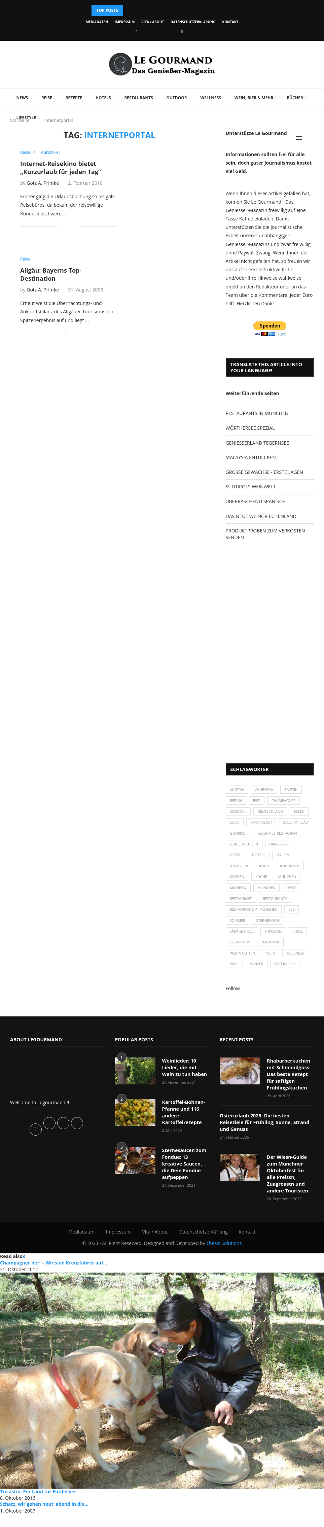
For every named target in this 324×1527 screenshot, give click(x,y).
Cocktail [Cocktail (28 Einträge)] (238, 812)
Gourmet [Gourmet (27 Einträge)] (277, 836)
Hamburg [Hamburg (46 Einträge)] (280, 859)
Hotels (102, 98)
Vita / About (152, 22)
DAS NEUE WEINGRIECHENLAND (261, 516)
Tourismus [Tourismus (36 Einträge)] (240, 962)
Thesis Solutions (224, 1256)
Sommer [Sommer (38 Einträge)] (238, 939)
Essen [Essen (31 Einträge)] (302, 812)
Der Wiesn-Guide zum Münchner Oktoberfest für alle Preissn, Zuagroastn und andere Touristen (290, 1187)
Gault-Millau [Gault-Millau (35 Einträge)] (243, 836)
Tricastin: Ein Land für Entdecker (38, 1504)
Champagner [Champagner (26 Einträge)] (286, 801)
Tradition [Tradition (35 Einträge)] (272, 962)
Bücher (294, 98)
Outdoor (175, 98)
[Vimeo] (182, 31)
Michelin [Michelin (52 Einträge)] (238, 905)
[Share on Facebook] (66, 226)
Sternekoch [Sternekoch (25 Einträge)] (269, 939)
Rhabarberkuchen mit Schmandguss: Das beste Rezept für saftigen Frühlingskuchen (288, 1095)
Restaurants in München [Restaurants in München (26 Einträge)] (255, 928)
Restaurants (137, 98)
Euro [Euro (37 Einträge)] (235, 824)
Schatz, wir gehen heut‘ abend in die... (44, 1517)
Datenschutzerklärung (193, 22)
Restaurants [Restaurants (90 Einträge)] (276, 916)
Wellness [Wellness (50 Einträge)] (298, 974)
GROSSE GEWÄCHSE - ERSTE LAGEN (264, 472)
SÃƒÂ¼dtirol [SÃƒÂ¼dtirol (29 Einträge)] (242, 951)
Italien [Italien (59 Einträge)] (285, 870)
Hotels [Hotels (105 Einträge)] (260, 870)
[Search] (310, 138)
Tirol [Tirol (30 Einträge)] (300, 951)
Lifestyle (25, 117)
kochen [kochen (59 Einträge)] (237, 893)
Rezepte (72, 98)
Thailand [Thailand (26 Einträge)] (275, 951)
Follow (233, 1010)
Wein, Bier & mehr (252, 98)
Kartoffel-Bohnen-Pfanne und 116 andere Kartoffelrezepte (183, 1133)
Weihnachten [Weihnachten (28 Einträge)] (243, 974)
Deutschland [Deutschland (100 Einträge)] (272, 812)
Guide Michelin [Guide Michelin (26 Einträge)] (244, 859)
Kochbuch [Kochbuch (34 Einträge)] (292, 881)
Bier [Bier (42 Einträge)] (258, 801)
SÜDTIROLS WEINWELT (251, 486)
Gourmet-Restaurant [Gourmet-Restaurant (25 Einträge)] (251, 847)
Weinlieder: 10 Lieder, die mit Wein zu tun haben (185, 1089)
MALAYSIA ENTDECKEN (251, 457)
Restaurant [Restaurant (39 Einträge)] (241, 916)
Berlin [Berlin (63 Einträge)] (236, 801)
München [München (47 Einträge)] (290, 893)
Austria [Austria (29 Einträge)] (237, 790)
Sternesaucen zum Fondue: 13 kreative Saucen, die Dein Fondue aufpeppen (185, 1181)
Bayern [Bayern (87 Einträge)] (293, 790)
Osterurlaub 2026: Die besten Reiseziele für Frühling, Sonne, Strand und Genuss (266, 1139)
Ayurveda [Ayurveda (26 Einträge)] (265, 790)
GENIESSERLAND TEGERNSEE (257, 443)
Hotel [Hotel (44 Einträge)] (236, 870)
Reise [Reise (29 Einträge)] (294, 905)
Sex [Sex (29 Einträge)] (294, 928)
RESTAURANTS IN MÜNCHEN (257, 413)
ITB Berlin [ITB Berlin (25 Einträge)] (239, 881)
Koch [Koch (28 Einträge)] (265, 881)
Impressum (125, 22)
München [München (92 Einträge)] (268, 905)
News (21, 98)
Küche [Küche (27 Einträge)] (263, 893)
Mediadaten (97, 22)
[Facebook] (136, 31)
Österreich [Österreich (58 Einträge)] (287, 985)
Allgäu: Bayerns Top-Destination (50, 275)
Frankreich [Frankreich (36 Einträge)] (263, 824)
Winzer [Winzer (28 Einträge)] (258, 985)
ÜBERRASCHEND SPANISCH (256, 501)
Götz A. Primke (43, 183)
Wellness (209, 98)
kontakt (230, 22)
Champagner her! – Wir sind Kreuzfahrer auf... (53, 1275)
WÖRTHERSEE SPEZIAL (250, 428)
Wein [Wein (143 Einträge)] (272, 974)
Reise (45, 98)
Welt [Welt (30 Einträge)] (235, 985)
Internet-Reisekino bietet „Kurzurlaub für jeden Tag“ (60, 168)
